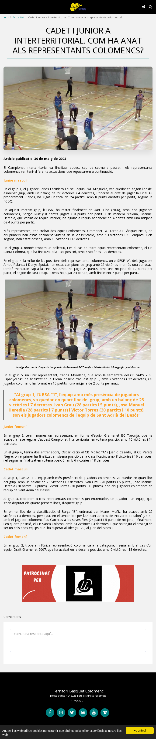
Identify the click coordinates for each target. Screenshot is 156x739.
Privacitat (77, 700)
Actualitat (18, 17)
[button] (5, 6)
